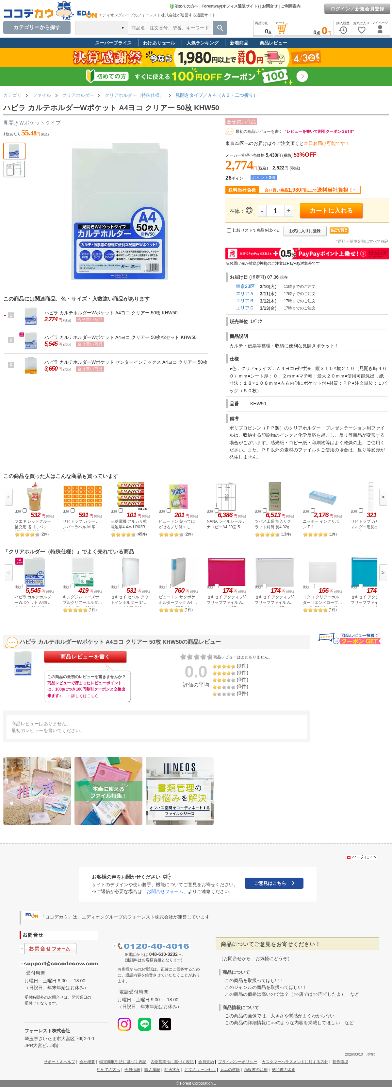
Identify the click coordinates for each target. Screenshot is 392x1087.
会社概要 (87, 1062)
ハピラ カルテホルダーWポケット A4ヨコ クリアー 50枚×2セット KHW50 (120, 337)
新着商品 (239, 42)
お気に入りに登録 (304, 231)
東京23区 (245, 286)
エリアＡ (245, 293)
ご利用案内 (291, 6)
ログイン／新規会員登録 (357, 8)
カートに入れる (331, 210)
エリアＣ (245, 307)
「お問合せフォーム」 (165, 891)
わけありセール (159, 42)
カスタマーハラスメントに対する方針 (295, 1062)
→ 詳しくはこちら (82, 695)
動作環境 (340, 1062)
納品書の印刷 (283, 1069)
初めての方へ (184, 6)
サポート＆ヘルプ (59, 1062)
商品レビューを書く (85, 656)
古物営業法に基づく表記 (172, 1062)
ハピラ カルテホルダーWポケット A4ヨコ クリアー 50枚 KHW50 (111, 312)
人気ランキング (203, 42)
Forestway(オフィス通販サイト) (230, 6)
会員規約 (206, 1062)
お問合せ (270, 6)
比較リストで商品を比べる (256, 230)
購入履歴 (152, 1069)
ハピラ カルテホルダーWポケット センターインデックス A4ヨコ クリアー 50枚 (125, 362)
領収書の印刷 (256, 1069)
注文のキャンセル (200, 1069)
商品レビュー (273, 42)
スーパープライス (113, 42)
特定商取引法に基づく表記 (122, 1062)
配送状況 (172, 1069)
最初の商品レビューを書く (259, 131)
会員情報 (132, 1069)
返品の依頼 (230, 1069)
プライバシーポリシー (237, 1062)
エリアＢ (245, 300)
